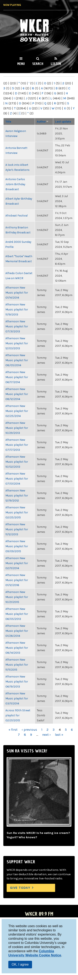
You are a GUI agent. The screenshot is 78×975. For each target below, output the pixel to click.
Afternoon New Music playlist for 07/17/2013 (16, 444)
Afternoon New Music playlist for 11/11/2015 (16, 664)
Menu (21, 63)
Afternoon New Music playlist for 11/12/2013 (16, 529)
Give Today (20, 888)
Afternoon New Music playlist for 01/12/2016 (16, 580)
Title (8, 121)
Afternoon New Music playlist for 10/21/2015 (16, 597)
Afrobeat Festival (16, 215)
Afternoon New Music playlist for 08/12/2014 (16, 394)
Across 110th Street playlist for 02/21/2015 (17, 715)
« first (13, 730)
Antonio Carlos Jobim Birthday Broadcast (15, 184)
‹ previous (29, 730)
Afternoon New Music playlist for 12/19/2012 (16, 495)
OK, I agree (20, 964)
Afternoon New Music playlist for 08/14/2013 (16, 647)
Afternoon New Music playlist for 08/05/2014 (16, 360)
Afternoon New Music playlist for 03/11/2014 (16, 698)
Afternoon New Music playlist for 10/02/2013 (16, 461)
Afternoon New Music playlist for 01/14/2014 (16, 292)
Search (37, 63)
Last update (63, 121)
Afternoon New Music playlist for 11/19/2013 (16, 309)
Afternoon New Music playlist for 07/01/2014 (16, 478)
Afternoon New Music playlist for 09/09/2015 (16, 546)
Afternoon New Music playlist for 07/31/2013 (16, 326)
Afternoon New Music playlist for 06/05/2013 (16, 613)
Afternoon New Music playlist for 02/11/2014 (16, 563)
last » (59, 735)
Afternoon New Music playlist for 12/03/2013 (16, 343)
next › (46, 735)
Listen (56, 63)
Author (43, 121)
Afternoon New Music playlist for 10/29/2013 (16, 427)
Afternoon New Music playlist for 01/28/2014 (16, 630)
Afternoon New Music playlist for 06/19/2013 (16, 681)
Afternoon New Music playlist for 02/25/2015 (16, 512)
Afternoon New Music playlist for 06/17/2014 (16, 377)
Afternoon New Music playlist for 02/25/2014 (16, 411)
